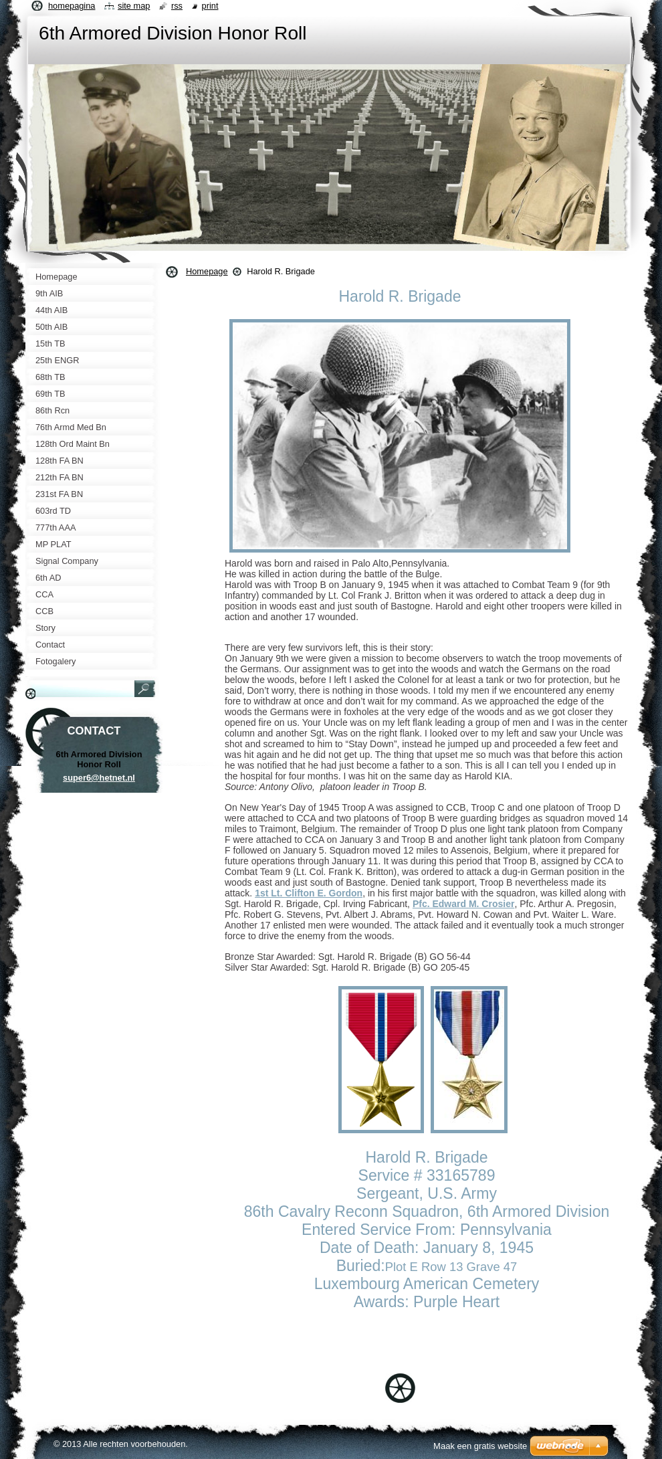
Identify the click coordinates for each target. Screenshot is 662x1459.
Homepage (207, 271)
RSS (177, 6)
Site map (134, 6)
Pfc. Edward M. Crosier (463, 903)
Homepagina (71, 6)
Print (210, 6)
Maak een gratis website (480, 1446)
